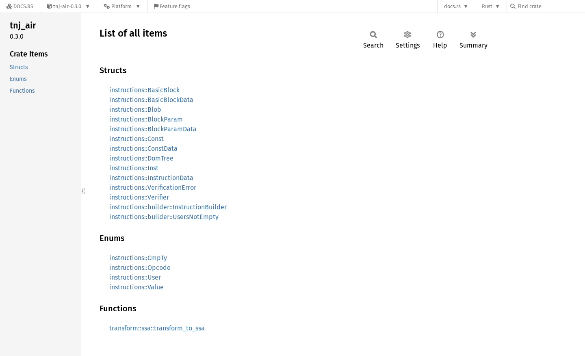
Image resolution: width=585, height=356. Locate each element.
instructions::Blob (135, 109)
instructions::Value (136, 287)
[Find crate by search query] (551, 6)
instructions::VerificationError (152, 187)
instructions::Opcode (140, 267)
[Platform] (122, 6)
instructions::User (135, 277)
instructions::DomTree (141, 158)
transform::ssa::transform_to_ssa (157, 328)
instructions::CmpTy (138, 258)
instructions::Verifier (139, 197)
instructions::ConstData (143, 148)
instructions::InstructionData (151, 178)
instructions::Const (136, 139)
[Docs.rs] (20, 6)
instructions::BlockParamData (153, 129)
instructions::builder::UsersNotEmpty (164, 217)
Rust (487, 6)
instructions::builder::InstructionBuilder (168, 207)
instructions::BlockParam (146, 119)
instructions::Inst (133, 168)
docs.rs (452, 6)
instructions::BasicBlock (144, 90)
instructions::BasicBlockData (151, 100)
